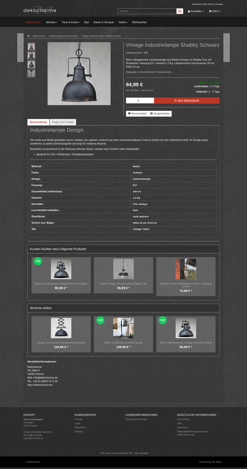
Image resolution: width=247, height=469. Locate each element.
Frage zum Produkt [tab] (63, 122)
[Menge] (140, 100)
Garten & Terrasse (103, 22)
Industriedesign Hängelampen (155, 72)
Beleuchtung (33, 22)
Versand (149, 90)
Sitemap (79, 431)
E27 (135, 185)
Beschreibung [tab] (38, 122)
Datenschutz (183, 419)
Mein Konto (208, 4)
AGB (179, 423)
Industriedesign (142, 179)
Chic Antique (140, 204)
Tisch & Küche (71, 22)
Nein (135, 210)
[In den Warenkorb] (186, 101)
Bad (86, 22)
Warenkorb (80, 427)
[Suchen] (147, 11)
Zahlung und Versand (136, 419)
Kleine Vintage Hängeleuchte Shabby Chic (123, 283)
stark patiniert (141, 216)
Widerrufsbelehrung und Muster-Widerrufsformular (193, 433)
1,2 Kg (136, 197)
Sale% (123, 22)
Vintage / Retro (141, 229)
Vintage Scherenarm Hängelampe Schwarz (61, 342)
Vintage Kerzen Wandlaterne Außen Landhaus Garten (186, 285)
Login (77, 423)
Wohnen (51, 22)
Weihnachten (139, 22)
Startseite (196, 4)
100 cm (137, 191)
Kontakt (219, 4)
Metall (136, 166)
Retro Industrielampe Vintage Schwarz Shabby (61, 283)
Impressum (182, 427)
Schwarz (138, 172)
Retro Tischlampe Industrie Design (123, 342)
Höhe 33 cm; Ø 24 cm (145, 222)
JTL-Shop (216, 462)
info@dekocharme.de (41, 432)
